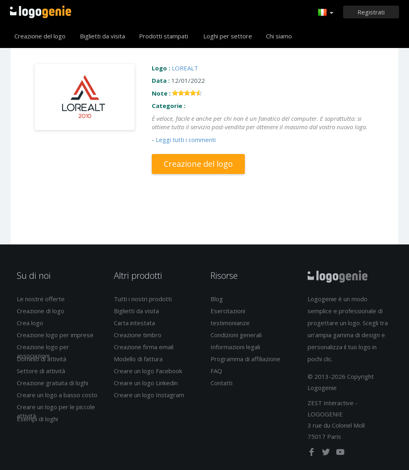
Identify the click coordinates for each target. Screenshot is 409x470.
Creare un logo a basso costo (57, 395)
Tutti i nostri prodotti (143, 299)
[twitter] (327, 454)
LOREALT (185, 68)
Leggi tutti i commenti (186, 140)
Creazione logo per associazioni (43, 351)
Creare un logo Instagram (149, 395)
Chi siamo (279, 36)
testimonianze (230, 323)
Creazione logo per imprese (55, 335)
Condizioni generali (236, 335)
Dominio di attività (41, 359)
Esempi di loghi (37, 419)
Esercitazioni (227, 311)
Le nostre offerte (41, 299)
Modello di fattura (138, 359)
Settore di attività (41, 371)
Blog (216, 299)
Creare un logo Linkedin (146, 383)
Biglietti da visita (102, 36)
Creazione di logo (40, 311)
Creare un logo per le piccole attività (56, 411)
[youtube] (340, 454)
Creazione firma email (143, 347)
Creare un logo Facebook (148, 371)
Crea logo (30, 323)
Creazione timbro (137, 335)
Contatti (221, 383)
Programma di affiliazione (245, 359)
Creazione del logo (40, 36)
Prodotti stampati (163, 36)
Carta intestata (134, 323)
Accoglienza (40, 12)
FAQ (216, 371)
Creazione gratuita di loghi (52, 383)
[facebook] (312, 454)
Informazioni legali (235, 347)
